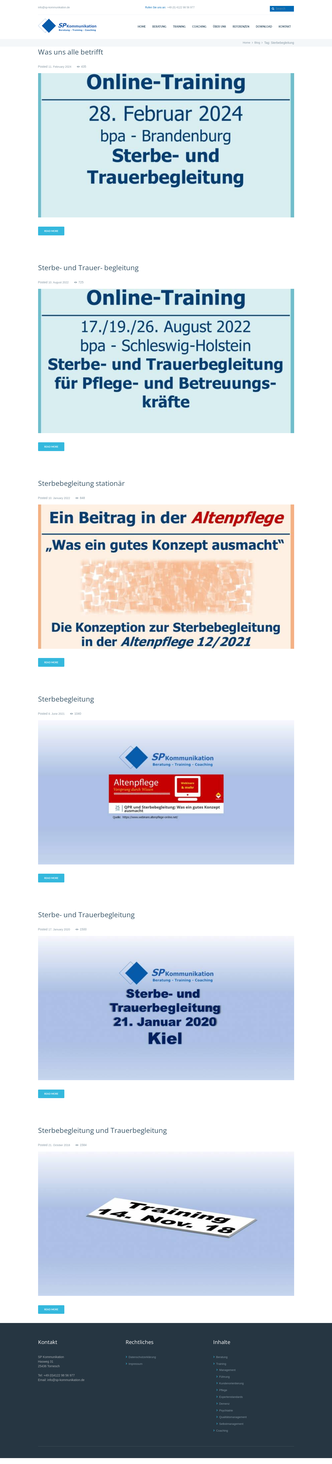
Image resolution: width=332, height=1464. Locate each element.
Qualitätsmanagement (234, 1423)
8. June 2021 (57, 716)
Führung (225, 1382)
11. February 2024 (60, 66)
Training (221, 1369)
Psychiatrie (226, 1416)
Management (228, 1376)
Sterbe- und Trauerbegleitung (92, 918)
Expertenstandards (232, 1402)
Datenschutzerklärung (143, 1363)
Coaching (222, 1436)
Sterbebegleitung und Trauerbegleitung (110, 1135)
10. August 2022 (59, 283)
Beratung (222, 1363)
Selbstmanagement (232, 1429)
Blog (257, 42)
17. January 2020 (60, 933)
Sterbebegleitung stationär (87, 485)
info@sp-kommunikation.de (54, 7)
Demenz (225, 1409)
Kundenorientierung (232, 1389)
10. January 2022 (60, 500)
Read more (52, 231)
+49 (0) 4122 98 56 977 (181, 7)
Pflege (223, 1396)
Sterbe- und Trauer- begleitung (94, 268)
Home (246, 42)
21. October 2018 (60, 1150)
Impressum (136, 1369)
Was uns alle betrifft (74, 51)
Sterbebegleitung (69, 701)
